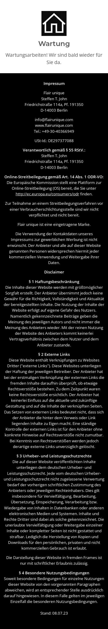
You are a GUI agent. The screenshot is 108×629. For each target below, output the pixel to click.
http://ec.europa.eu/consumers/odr (47, 194)
